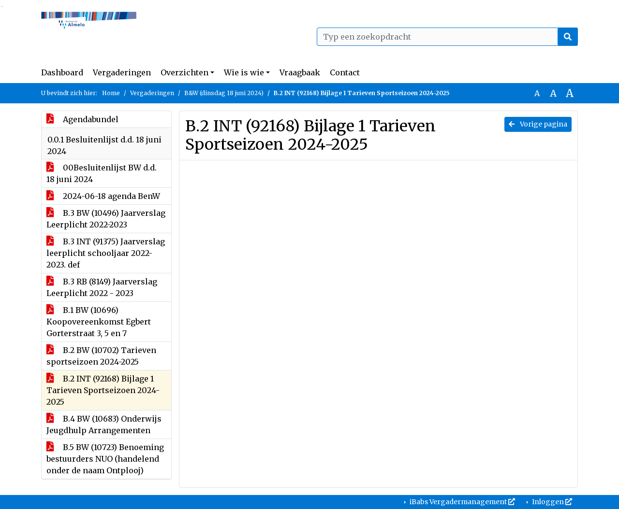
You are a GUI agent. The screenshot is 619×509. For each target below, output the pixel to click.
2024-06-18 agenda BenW (103, 196)
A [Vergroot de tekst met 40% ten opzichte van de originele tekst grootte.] (570, 93)
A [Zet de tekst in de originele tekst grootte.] (537, 93)
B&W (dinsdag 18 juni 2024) (224, 93)
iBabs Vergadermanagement (461, 501)
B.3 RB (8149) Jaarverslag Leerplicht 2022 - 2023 (101, 287)
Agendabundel (82, 119)
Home (111, 93)
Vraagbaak (300, 72)
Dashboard (62, 72)
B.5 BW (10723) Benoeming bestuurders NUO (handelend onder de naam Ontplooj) (105, 458)
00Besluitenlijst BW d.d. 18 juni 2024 (101, 173)
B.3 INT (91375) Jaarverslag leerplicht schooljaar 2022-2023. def (105, 253)
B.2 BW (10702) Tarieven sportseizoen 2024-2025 (101, 356)
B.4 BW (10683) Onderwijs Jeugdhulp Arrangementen (104, 424)
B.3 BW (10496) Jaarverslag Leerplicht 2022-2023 (105, 218)
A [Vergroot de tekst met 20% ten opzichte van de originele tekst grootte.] (553, 93)
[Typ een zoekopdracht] (447, 37)
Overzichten (184, 72)
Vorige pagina (538, 124)
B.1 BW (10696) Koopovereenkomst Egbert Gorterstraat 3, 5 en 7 (98, 321)
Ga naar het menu (2, 6)
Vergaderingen (122, 72)
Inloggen (551, 501)
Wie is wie (244, 72)
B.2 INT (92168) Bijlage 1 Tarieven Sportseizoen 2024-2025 (103, 390)
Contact (345, 72)
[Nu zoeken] (568, 37)
